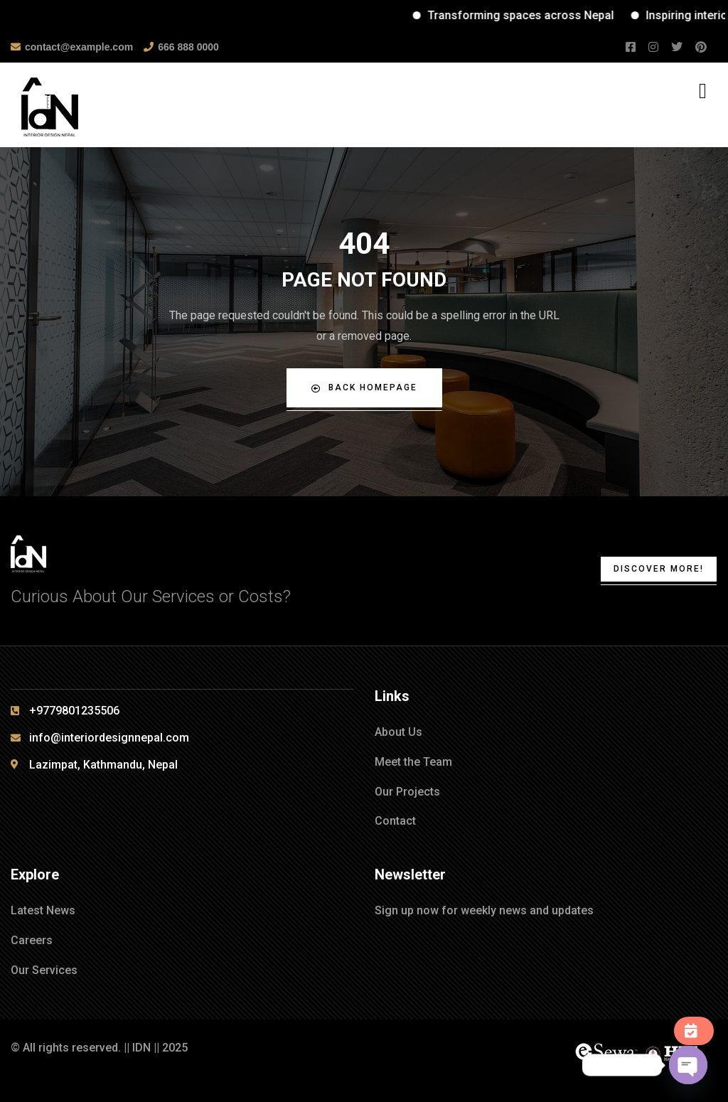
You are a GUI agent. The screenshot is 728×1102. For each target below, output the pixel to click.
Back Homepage (364, 388)
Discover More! (659, 569)
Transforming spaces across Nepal (537, 15)
